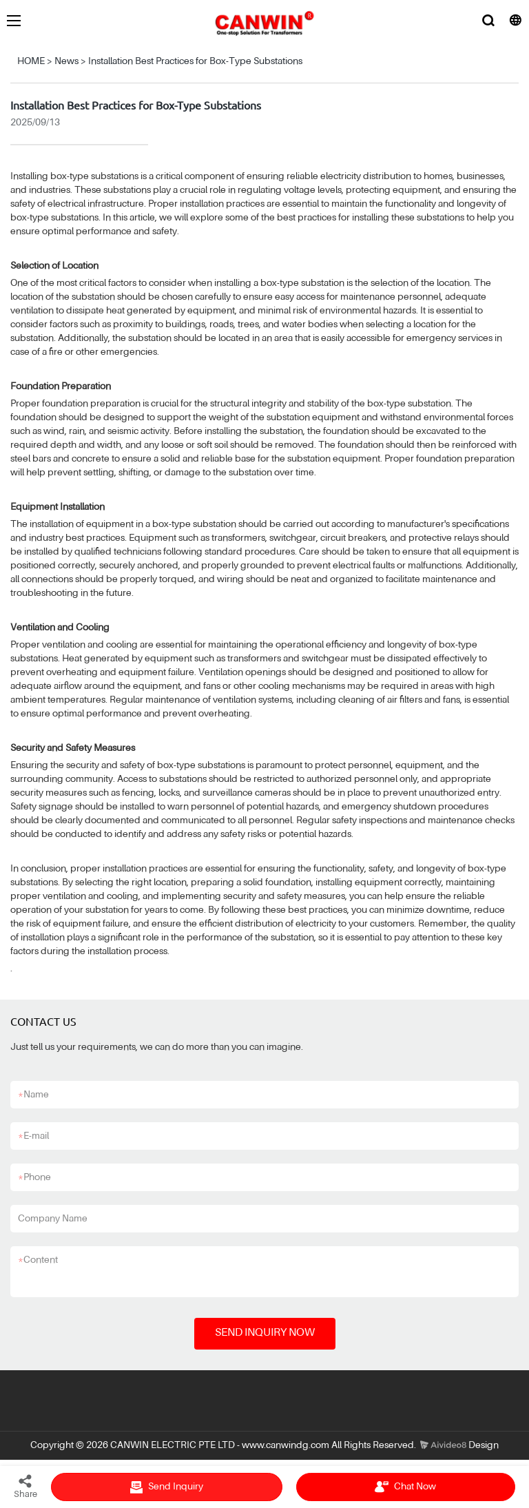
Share (25, 1486)
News (66, 61)
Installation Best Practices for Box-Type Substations (195, 61)
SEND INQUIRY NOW (265, 1333)
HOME (31, 61)
